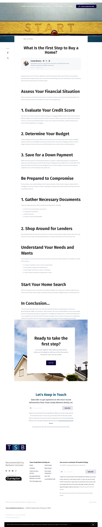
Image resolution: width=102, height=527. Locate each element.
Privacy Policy (92, 502)
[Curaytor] (14, 480)
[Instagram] (15, 471)
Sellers (48, 6)
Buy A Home (48, 468)
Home (31, 465)
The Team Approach (35, 481)
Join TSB (47, 476)
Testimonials (58, 6)
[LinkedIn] (9, 471)
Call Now (32, 468)
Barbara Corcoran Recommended (32, 6)
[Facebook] (6, 471)
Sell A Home (48, 465)
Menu (70, 6)
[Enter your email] (46, 408)
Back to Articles (28, 39)
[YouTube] (12, 471)
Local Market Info (50, 479)
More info (69, 524)
